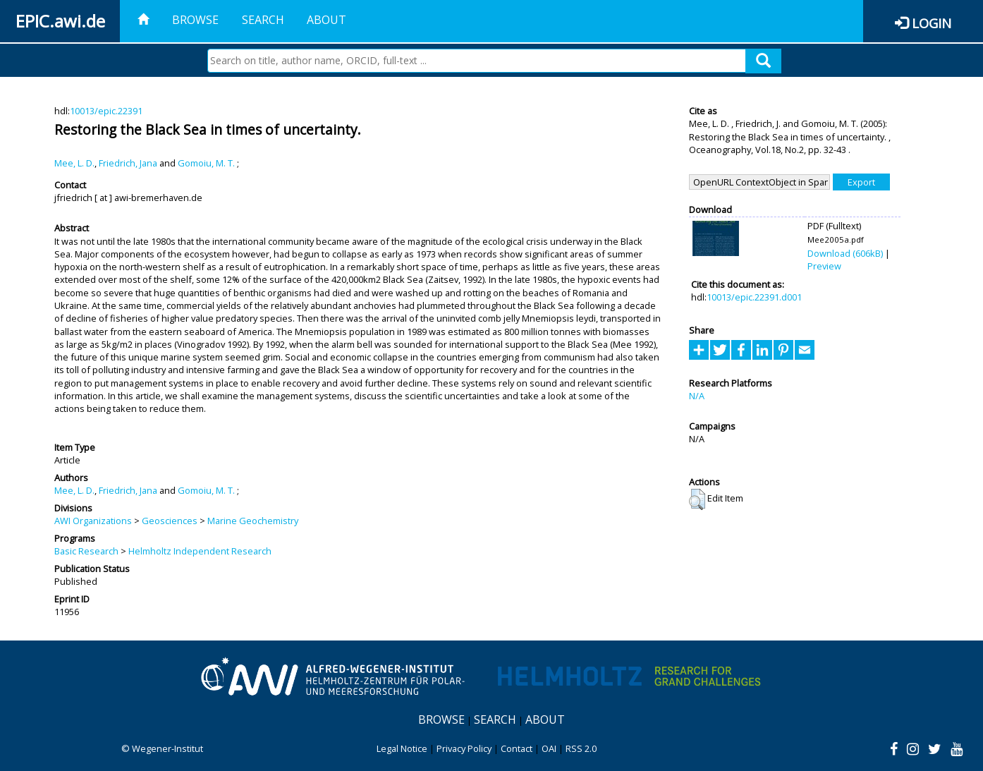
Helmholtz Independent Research (199, 551)
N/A (696, 395)
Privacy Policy (464, 748)
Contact (516, 748)
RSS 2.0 (581, 748)
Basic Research (86, 551)
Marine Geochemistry (252, 520)
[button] (697, 499)
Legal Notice (402, 748)
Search (263, 20)
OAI (549, 748)
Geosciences (169, 520)
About (326, 20)
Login (931, 23)
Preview (824, 266)
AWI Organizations (93, 520)
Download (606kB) (845, 253)
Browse (195, 20)
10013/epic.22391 (106, 110)
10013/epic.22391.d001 (754, 297)
